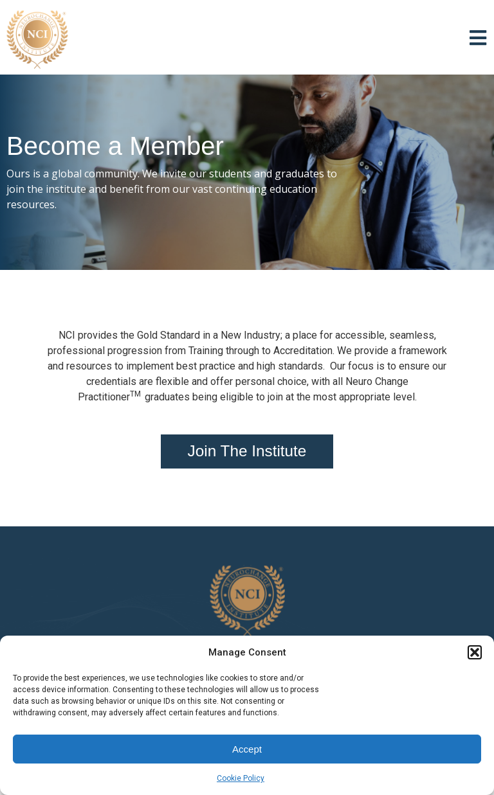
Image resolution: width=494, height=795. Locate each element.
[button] (474, 652)
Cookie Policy (240, 778)
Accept (247, 749)
